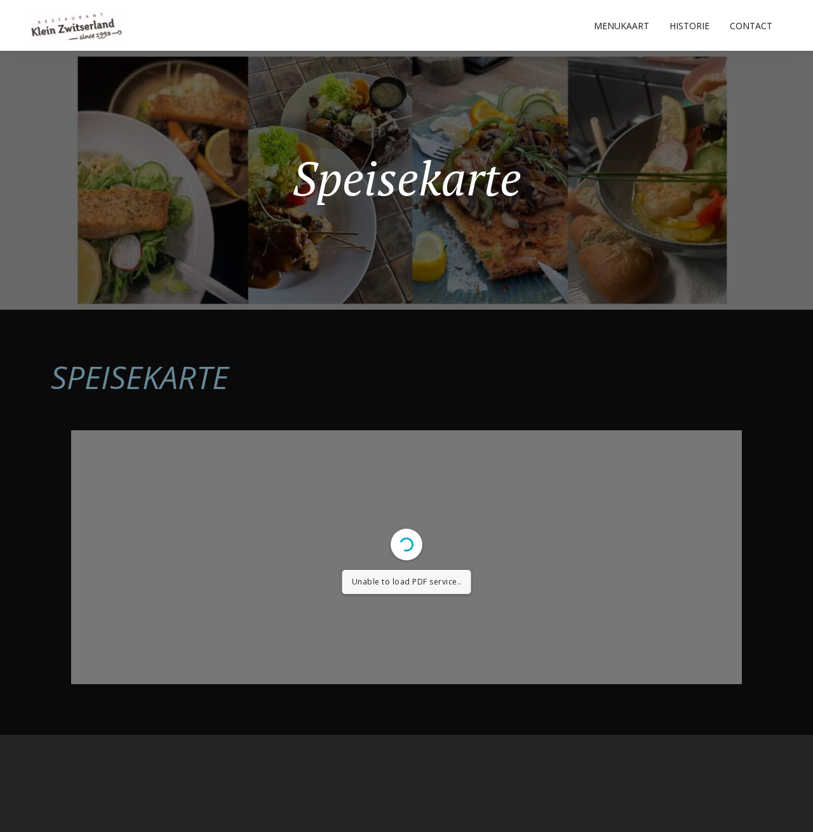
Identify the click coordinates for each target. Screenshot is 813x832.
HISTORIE (689, 26)
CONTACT (751, 26)
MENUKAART (621, 26)
